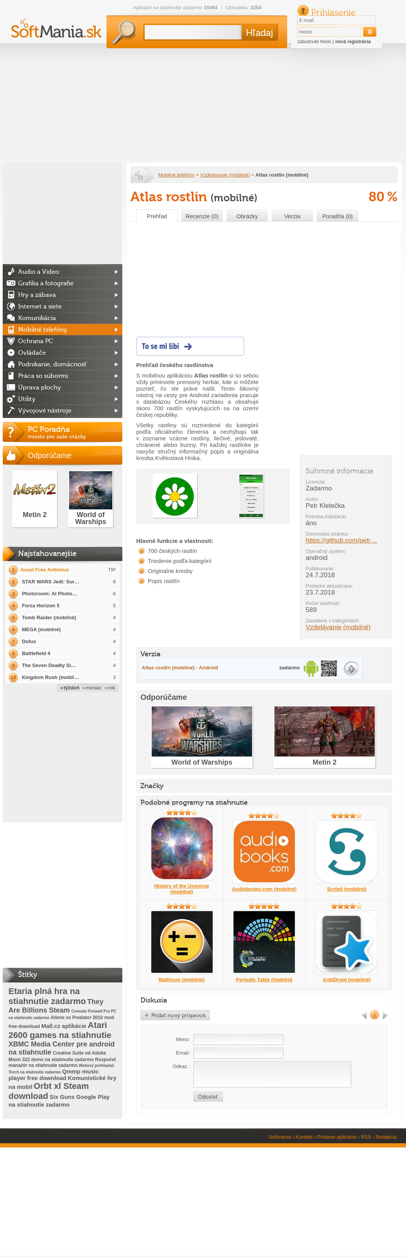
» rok (110, 688)
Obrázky (247, 216)
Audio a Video (38, 271)
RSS (366, 1137)
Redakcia (386, 1137)
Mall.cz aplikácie (63, 1026)
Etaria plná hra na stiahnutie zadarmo (47, 996)
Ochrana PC (35, 341)
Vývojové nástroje (44, 410)
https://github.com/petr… (341, 540)
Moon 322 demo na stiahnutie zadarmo (51, 1059)
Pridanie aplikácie (336, 1137)
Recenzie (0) (202, 216)
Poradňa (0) (337, 216)
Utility (27, 399)
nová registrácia (353, 41)
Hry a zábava (37, 295)
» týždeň (70, 688)
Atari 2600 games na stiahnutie (60, 1030)
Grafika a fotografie (46, 283)
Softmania (280, 1137)
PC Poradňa (75, 432)
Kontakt (304, 1137)
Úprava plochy (39, 387)
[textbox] (191, 32)
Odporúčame (49, 455)
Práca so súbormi (43, 375)
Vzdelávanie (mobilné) (225, 175)
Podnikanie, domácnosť (52, 364)
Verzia (292, 216)
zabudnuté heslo (314, 41)
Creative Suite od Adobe (79, 1053)
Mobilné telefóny (176, 175)
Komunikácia (37, 318)
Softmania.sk (139, 175)
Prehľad (157, 216)
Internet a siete (40, 306)
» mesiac (92, 688)
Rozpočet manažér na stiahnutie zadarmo (62, 1062)
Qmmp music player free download (53, 1074)
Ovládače (32, 352)
